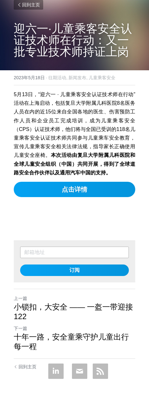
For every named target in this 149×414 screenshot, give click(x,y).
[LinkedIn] (56, 371)
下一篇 (20, 328)
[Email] (79, 371)
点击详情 (74, 189)
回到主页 (28, 4)
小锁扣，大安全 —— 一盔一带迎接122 (73, 312)
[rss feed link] (100, 371)
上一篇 (20, 298)
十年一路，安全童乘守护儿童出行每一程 (71, 342)
